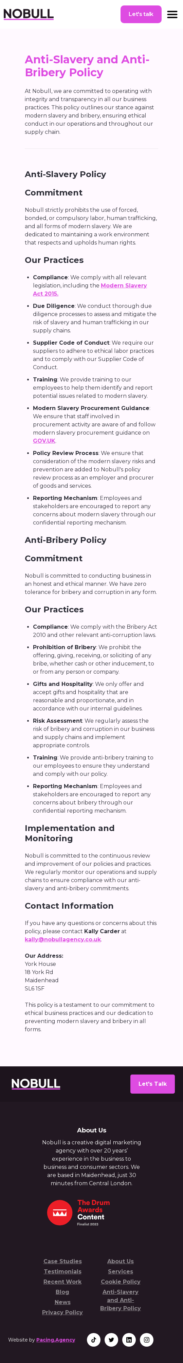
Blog (62, 1292)
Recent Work (62, 1282)
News (63, 1302)
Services (120, 1271)
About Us (120, 1261)
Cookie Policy (121, 1282)
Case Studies (62, 1261)
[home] (28, 14)
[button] (172, 14)
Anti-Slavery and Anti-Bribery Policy (120, 1300)
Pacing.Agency (55, 1340)
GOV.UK (44, 441)
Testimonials (62, 1271)
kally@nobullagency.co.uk (63, 939)
